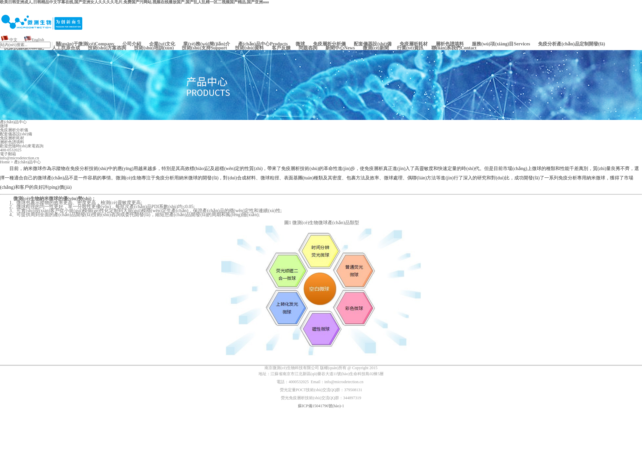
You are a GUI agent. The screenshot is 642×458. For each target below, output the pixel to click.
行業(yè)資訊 (410, 48)
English (38, 39)
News (340, 48)
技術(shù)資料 (249, 48)
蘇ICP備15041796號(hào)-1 (321, 406)
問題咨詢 (308, 48)
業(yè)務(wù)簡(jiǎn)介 (206, 44)
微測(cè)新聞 (376, 48)
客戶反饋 (281, 48)
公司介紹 (131, 44)
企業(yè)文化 (162, 44)
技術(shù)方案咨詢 (107, 48)
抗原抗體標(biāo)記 (24, 48)
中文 (13, 39)
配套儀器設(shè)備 (373, 44)
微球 (300, 44)
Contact (453, 48)
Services (501, 44)
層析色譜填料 (450, 44)
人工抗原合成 (66, 48)
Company (85, 44)
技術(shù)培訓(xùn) (154, 48)
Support (204, 48)
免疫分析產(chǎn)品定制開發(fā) (571, 44)
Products (263, 44)
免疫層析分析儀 (329, 44)
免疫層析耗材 (414, 44)
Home (5, 162)
